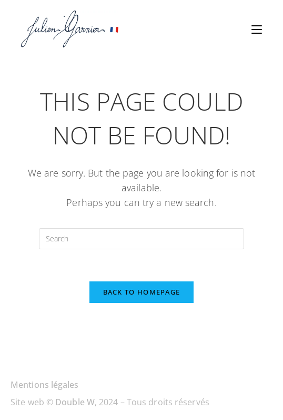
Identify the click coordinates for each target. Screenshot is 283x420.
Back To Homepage (141, 292)
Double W (75, 402)
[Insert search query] (141, 238)
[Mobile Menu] (256, 29)
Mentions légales (45, 384)
